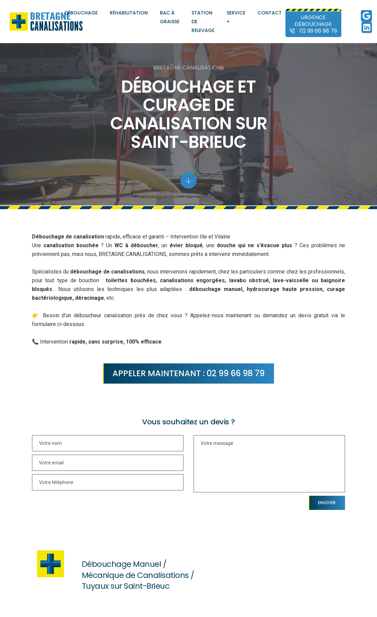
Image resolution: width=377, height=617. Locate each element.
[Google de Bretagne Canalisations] (366, 17)
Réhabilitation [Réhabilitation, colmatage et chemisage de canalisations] (129, 12)
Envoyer (327, 503)
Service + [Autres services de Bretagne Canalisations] (236, 17)
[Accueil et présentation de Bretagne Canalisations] (46, 21)
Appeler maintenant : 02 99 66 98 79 (188, 373)
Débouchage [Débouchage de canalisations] (81, 12)
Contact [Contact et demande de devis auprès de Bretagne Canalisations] (270, 12)
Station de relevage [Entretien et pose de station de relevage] (203, 21)
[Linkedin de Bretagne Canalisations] (367, 28)
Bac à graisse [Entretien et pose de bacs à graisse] (169, 17)
